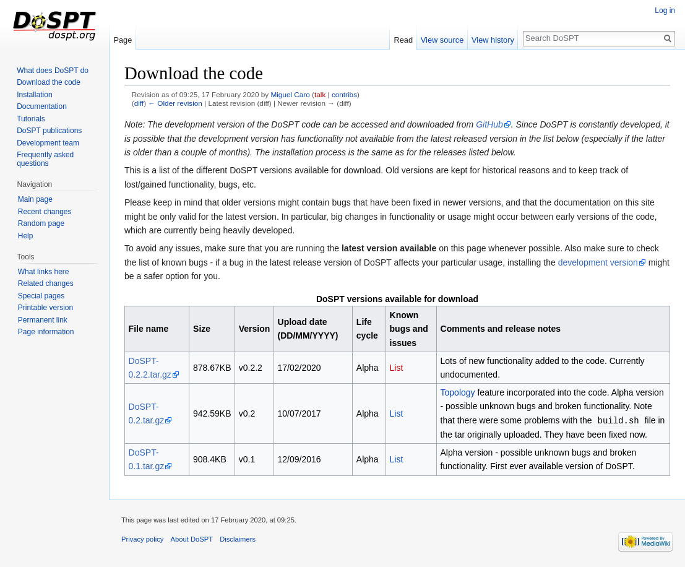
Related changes (46, 283)
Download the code (48, 82)
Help (25, 236)
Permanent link (42, 320)
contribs (344, 94)
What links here (43, 271)
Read (403, 40)
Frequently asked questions (45, 159)
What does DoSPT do (52, 70)
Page (122, 40)
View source (442, 40)
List (396, 368)
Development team (48, 143)
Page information (46, 331)
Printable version (45, 307)
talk (319, 94)
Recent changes (45, 211)
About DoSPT (192, 538)
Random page (41, 223)
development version (598, 262)
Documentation (42, 106)
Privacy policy (142, 538)
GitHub (489, 124)
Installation (34, 94)
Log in (665, 10)
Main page (35, 199)
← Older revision (175, 103)
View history (493, 40)
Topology (458, 392)
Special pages (41, 296)
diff (139, 103)
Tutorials (31, 119)
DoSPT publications (49, 130)
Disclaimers (238, 538)
